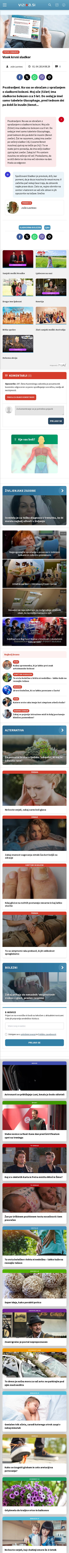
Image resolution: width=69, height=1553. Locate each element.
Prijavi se (56, 420)
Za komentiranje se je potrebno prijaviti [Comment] (39, 410)
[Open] (4, 5)
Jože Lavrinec (16, 66)
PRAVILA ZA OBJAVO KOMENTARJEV (20, 397)
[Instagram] (56, 5)
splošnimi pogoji (28, 1034)
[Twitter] (27, 77)
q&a (47, 227)
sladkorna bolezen (30, 227)
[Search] (50, 5)
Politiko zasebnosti (47, 1034)
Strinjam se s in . (32, 1034)
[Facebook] (63, 5)
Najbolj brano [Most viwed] (11, 654)
